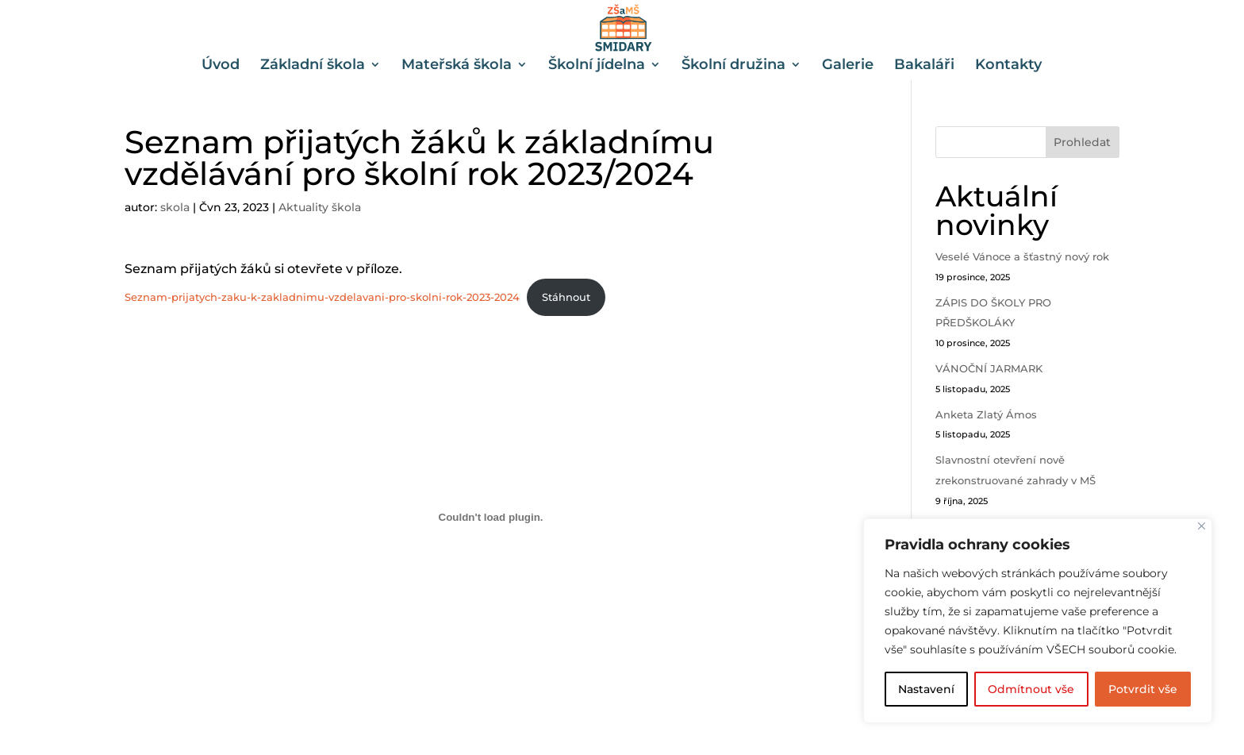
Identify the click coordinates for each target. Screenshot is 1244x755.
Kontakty (1008, 66)
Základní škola (312, 66)
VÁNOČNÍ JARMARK (988, 368)
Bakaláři (924, 66)
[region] (1037, 620)
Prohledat (1082, 142)
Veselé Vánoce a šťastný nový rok (1022, 256)
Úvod (221, 66)
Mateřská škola (456, 66)
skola (175, 207)
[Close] (1201, 526)
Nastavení (926, 689)
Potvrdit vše (1142, 689)
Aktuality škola (319, 207)
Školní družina (733, 66)
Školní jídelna (596, 66)
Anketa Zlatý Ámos (986, 414)
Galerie (847, 66)
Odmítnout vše (1031, 689)
